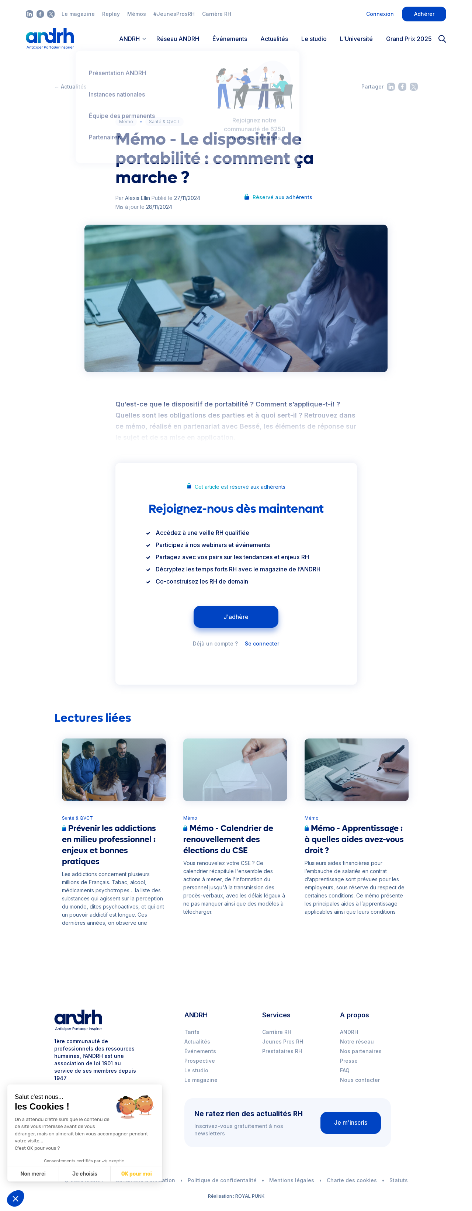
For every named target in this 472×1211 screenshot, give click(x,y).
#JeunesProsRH (174, 14)
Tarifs (191, 1032)
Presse (349, 1061)
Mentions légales (291, 1180)
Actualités (274, 38)
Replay (111, 14)
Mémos (136, 14)
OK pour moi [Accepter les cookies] (90, 1174)
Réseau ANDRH (177, 38)
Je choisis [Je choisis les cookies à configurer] (39, 1174)
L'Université (356, 38)
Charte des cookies (352, 1180)
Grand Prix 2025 (409, 38)
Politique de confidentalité (222, 1180)
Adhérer (424, 14)
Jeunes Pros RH (282, 1041)
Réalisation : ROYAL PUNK (236, 1196)
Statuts (398, 1180)
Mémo (126, 121)
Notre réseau (357, 1041)
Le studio (314, 38)
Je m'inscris (350, 1122)
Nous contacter (360, 1080)
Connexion (380, 14)
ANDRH (349, 1032)
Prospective (199, 1061)
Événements (229, 38)
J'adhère (236, 616)
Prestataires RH (282, 1051)
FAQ (345, 1070)
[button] (15, 1198)
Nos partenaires (361, 1051)
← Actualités (70, 86)
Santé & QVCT (164, 121)
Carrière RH (216, 14)
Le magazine (78, 14)
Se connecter (262, 643)
